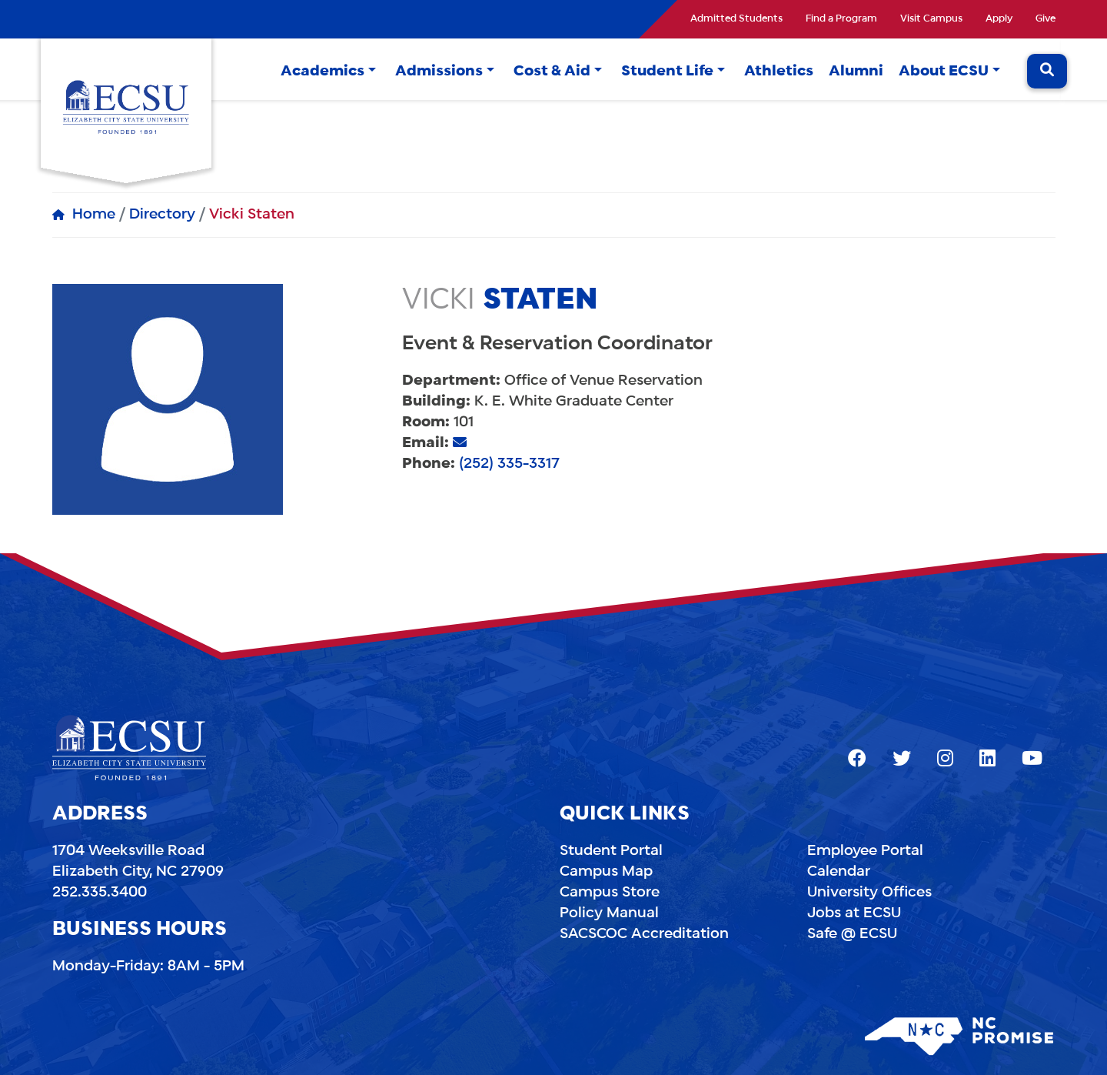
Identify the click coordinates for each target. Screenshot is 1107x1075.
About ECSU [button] (944, 71)
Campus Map (606, 872)
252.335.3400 (99, 893)
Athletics (778, 71)
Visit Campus (931, 19)
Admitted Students (736, 19)
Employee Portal (865, 851)
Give (1045, 19)
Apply (999, 19)
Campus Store (610, 893)
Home (93, 215)
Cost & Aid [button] (552, 71)
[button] (372, 72)
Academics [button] (322, 71)
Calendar (838, 872)
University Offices (869, 893)
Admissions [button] (439, 71)
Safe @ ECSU (852, 934)
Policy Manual (609, 913)
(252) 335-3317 (509, 464)
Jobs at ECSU (854, 913)
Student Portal (611, 851)
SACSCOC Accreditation (644, 934)
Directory (162, 215)
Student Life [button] (667, 71)
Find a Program (841, 19)
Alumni (856, 71)
